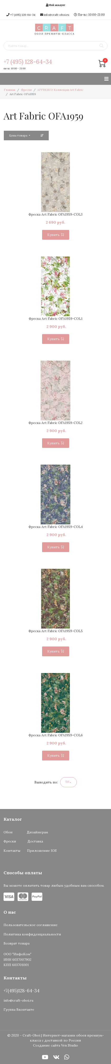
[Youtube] (45, 1057)
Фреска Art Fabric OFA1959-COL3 (55, 214)
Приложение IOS (42, 850)
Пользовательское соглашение (31, 925)
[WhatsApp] (66, 1057)
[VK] (56, 1057)
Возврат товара (16, 943)
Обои (8, 832)
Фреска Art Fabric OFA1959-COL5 (56, 631)
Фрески (10, 841)
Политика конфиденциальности (32, 934)
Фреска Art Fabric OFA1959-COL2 (55, 423)
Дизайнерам (37, 832)
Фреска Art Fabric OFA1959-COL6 (56, 735)
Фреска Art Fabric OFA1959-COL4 (56, 527)
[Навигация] (106, 78)
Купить (55, 235)
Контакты (12, 850)
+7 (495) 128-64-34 (22, 14)
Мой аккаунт (56, 5)
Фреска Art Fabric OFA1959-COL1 (55, 318)
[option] (55, 182)
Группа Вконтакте (19, 1009)
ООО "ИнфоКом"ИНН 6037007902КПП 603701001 (17, 959)
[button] (68, 782)
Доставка (36, 841)
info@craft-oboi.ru (56, 14)
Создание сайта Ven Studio (55, 1045)
